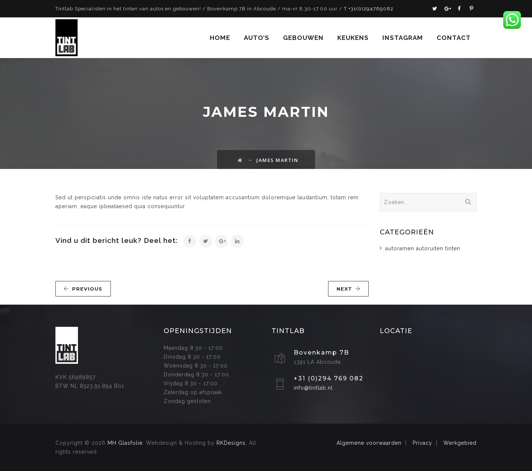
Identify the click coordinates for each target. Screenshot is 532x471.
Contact (454, 37)
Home (220, 37)
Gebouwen (303, 37)
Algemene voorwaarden (369, 443)
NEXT (349, 289)
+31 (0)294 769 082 (329, 378)
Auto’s (256, 37)
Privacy (422, 443)
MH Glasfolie (125, 443)
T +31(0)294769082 (368, 8)
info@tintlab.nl (313, 388)
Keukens (353, 37)
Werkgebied (460, 443)
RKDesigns (231, 443)
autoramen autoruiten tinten (422, 248)
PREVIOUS (83, 289)
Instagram (402, 37)
